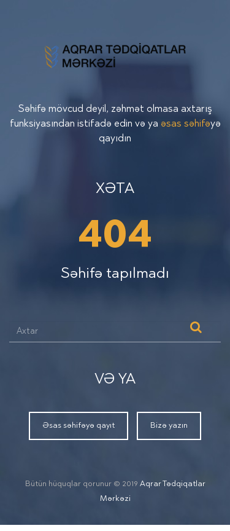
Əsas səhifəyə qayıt (78, 426)
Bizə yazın (169, 426)
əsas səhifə (185, 124)
